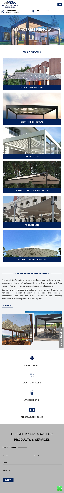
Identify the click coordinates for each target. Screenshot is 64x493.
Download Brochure (61, 337)
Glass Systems (32, 156)
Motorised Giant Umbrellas (32, 259)
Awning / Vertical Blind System (32, 190)
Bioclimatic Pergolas (32, 122)
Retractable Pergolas (32, 87)
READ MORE (7, 305)
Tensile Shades (32, 225)
